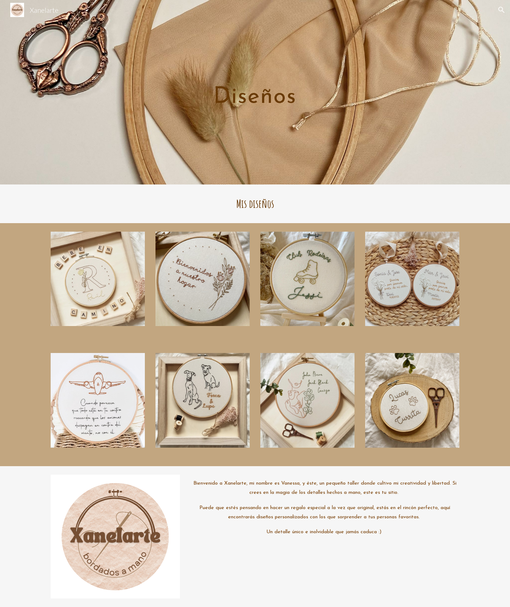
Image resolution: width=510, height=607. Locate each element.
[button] (501, 9)
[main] (255, 92)
